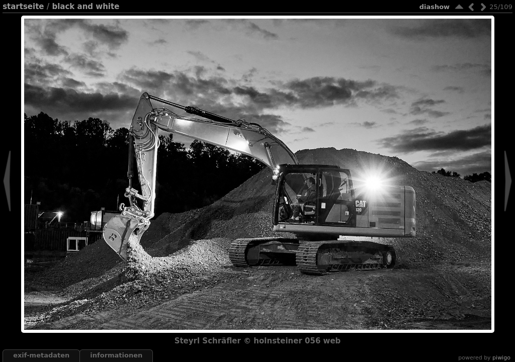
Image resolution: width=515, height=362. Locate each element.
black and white (85, 6)
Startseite (23, 6)
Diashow (434, 7)
